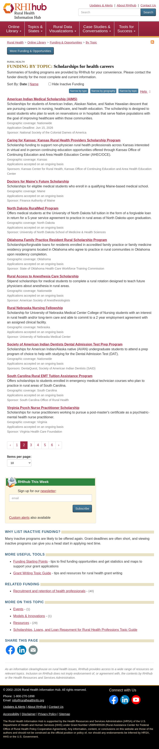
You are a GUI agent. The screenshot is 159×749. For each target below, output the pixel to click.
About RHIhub (126, 5)
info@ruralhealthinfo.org (28, 700)
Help (146, 91)
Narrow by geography (103, 90)
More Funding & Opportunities (30, 51)
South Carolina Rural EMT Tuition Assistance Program (50, 376)
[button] (10, 650)
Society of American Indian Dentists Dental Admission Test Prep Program (65, 344)
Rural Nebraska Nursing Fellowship (35, 308)
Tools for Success (126, 29)
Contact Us (148, 5)
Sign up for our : (37, 491)
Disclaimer (29, 714)
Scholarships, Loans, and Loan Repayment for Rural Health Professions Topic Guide (75, 629)
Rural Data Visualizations (62, 29)
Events (18, 609)
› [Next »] (58, 445)
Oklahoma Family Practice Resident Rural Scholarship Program (57, 240)
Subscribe (82, 508)
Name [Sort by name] (34, 84)
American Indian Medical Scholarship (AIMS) (42, 99)
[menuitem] (14, 29)
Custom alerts (19, 517)
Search (148, 12)
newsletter (47, 491)
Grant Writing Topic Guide (32, 573)
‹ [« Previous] (10, 445)
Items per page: (19, 461)
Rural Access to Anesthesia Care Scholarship (43, 276)
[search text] (109, 12)
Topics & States (35, 29)
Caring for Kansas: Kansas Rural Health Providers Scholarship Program (63, 140)
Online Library (13, 29)
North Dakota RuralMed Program (32, 208)
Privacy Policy (47, 714)
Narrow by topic (128, 90)
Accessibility (11, 714)
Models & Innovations (29, 616)
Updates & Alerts (101, 5)
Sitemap (64, 714)
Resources (21, 623)
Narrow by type (78, 90)
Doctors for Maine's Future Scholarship (38, 181)
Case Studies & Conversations (97, 29)
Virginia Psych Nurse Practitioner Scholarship (43, 408)
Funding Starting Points (30, 561)
